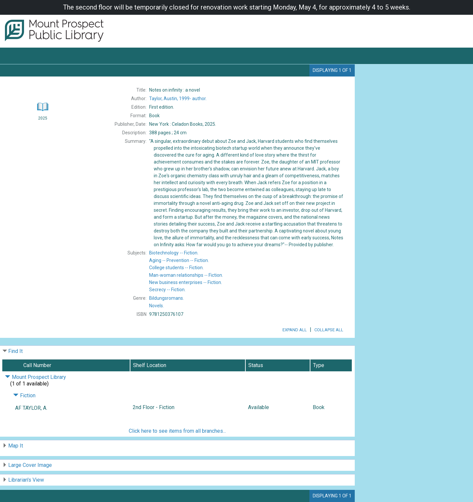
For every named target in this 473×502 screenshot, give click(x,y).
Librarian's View (26, 480)
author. (178, 98)
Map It (15, 446)
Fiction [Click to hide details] (24, 395)
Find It (15, 351)
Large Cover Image (30, 465)
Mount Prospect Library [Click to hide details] (35, 377)
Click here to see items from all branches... (177, 431)
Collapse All (328, 329)
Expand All (294, 329)
